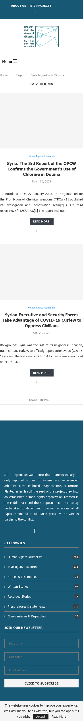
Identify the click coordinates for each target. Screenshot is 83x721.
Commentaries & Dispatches (43, 616)
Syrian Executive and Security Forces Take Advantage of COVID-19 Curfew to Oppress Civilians (41, 320)
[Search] (78, 60)
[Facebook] (36, 12)
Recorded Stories (43, 596)
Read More (59, 716)
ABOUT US (18, 5)
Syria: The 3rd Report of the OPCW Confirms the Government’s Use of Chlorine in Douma (41, 169)
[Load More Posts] (41, 400)
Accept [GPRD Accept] (40, 716)
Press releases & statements (43, 606)
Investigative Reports (43, 567)
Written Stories (43, 586)
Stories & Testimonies (43, 577)
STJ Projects (40, 5)
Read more (41, 221)
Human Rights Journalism (43, 557)
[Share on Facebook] (36, 231)
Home (4, 75)
